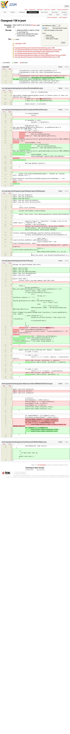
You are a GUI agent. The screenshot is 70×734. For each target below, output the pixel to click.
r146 (4, 386)
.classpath (18, 43)
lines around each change (57, 28)
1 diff (23, 43)
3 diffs (59, 49)
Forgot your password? (62, 9)
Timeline (12, 12)
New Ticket (55, 12)
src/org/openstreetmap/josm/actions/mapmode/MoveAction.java (36, 49)
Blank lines (49, 35)
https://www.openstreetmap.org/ (60, 475)
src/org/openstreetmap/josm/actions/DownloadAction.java (31, 48)
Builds (50, 14)
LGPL (63, 477)
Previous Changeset (52, 17)
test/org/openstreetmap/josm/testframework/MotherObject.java (35, 57)
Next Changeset (63, 17)
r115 (4, 263)
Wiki (5, 12)
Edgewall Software (21, 473)
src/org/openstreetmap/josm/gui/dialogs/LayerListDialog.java (34, 51)
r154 (4, 69)
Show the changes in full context (52, 30)
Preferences (32, 9)
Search (65, 14)
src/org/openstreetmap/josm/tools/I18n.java (29, 53)
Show (44, 28)
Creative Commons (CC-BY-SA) (29, 477)
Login (26, 9)
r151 (4, 112)
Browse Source (33, 12)
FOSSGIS (27, 475)
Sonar (57, 14)
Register (53, 9)
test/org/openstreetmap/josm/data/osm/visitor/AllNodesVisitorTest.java (38, 55)
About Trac (47, 9)
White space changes (52, 38)
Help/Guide (40, 9)
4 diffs (57, 51)
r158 (10, 69)
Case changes (50, 37)
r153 (4, 90)
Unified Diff (29, 470)
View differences (47, 25)
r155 (4, 193)
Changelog (22, 12)
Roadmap (64, 12)
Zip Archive (40, 470)
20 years (34, 25)
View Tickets (44, 12)
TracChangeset (41, 465)
